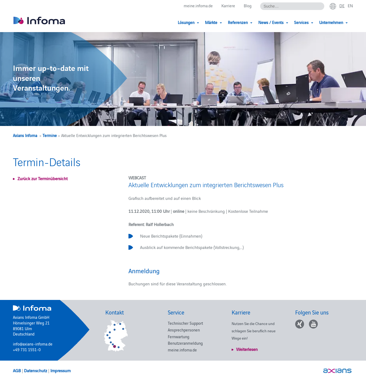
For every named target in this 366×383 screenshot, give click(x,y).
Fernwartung (178, 336)
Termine (50, 135)
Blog (248, 6)
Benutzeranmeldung (185, 343)
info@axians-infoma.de (33, 344)
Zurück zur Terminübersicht (43, 178)
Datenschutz (35, 370)
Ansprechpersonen (184, 330)
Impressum (60, 370)
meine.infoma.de (198, 6)
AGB (17, 370)
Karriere (228, 6)
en (350, 6)
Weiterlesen (247, 349)
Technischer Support (185, 323)
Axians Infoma (25, 135)
